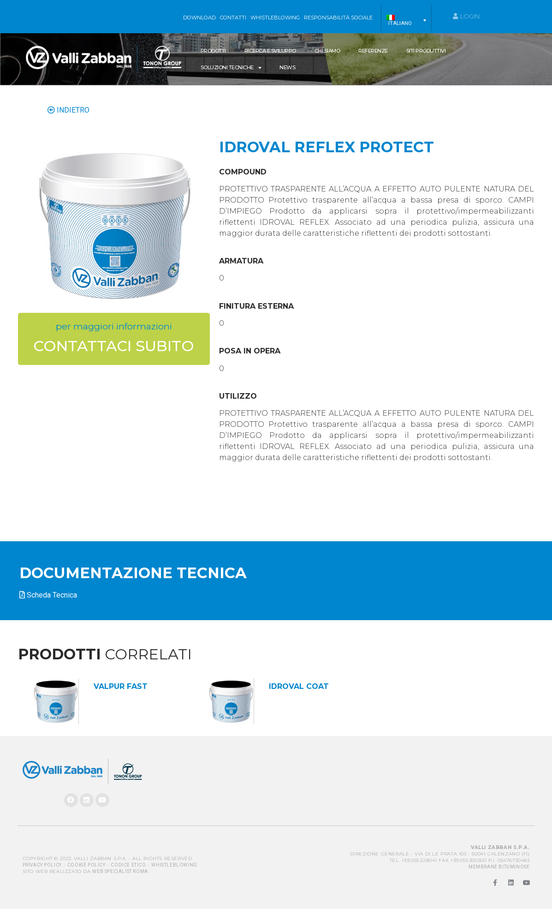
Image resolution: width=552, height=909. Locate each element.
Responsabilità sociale (338, 17)
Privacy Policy (42, 864)
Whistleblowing (174, 864)
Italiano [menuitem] (400, 23)
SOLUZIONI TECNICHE (231, 67)
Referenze (373, 51)
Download (199, 17)
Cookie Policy (86, 864)
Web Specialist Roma (120, 871)
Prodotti (213, 51)
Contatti (233, 17)
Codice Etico (128, 864)
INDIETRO (68, 110)
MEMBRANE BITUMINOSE (499, 866)
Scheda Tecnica (52, 595)
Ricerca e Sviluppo (270, 51)
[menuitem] (406, 20)
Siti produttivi (426, 51)
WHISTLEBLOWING (275, 17)
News (287, 67)
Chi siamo (327, 51)
